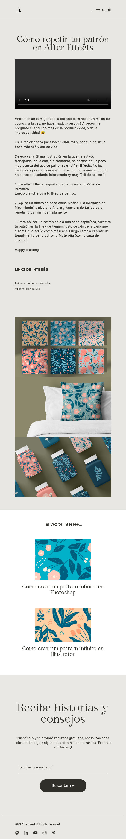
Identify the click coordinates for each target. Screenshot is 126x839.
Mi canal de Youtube (27, 289)
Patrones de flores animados (33, 283)
